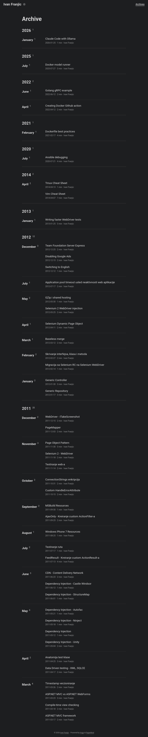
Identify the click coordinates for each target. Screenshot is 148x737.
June (25, 91)
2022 (26, 82)
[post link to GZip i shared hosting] (85, 299)
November (29, 444)
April (25, 107)
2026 (26, 30)
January (27, 40)
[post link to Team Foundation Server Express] (85, 247)
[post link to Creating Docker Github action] (85, 107)
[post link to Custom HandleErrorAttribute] (85, 492)
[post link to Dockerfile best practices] (85, 133)
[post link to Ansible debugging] (85, 159)
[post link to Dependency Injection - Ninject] (85, 622)
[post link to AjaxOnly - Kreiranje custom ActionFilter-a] (85, 518)
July (25, 66)
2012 (26, 237)
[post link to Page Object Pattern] (85, 444)
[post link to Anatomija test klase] (85, 659)
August (27, 533)
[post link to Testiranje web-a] (85, 466)
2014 (26, 175)
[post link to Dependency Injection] (85, 633)
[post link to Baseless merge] (85, 340)
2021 (26, 123)
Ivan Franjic (12, 4)
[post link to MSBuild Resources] (85, 507)
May (25, 299)
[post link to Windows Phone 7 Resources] (85, 533)
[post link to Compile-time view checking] (85, 706)
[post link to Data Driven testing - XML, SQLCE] (85, 669)
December (29, 246)
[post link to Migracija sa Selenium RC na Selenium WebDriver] (85, 366)
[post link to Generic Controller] (85, 382)
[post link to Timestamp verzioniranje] (85, 685)
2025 (26, 56)
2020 (26, 149)
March (26, 340)
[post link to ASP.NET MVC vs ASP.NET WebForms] (85, 696)
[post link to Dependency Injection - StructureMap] (85, 596)
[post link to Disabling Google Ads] (85, 258)
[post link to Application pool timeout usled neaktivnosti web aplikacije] (85, 284)
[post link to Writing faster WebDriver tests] (85, 221)
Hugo (82, 733)
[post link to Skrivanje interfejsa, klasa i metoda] (85, 355)
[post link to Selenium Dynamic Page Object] (85, 325)
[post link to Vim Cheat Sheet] (85, 195)
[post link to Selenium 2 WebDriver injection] (85, 310)
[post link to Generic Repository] (85, 392)
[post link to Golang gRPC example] (85, 92)
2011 (26, 408)
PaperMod (90, 733)
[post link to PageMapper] (85, 429)
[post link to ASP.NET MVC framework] (85, 717)
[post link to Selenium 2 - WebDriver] (85, 455)
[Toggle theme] (24, 4)
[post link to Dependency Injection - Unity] (85, 643)
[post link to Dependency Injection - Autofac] (85, 611)
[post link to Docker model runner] (85, 66)
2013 (26, 211)
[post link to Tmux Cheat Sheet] (85, 184)
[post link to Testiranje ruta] (85, 548)
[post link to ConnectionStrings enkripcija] (85, 481)
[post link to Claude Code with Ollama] (85, 40)
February (28, 132)
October (27, 480)
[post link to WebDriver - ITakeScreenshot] (85, 418)
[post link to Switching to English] (85, 268)
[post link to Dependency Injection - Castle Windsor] (85, 585)
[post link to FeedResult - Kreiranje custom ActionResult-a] (85, 559)
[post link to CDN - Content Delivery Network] (85, 574)
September (29, 507)
